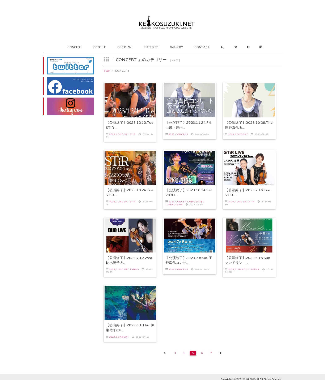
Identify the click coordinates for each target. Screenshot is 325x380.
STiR (133, 134)
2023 (112, 134)
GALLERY (176, 47)
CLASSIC (240, 267)
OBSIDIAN (124, 47)
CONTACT (202, 47)
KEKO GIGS (151, 47)
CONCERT (74, 47)
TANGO (134, 267)
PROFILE (99, 47)
